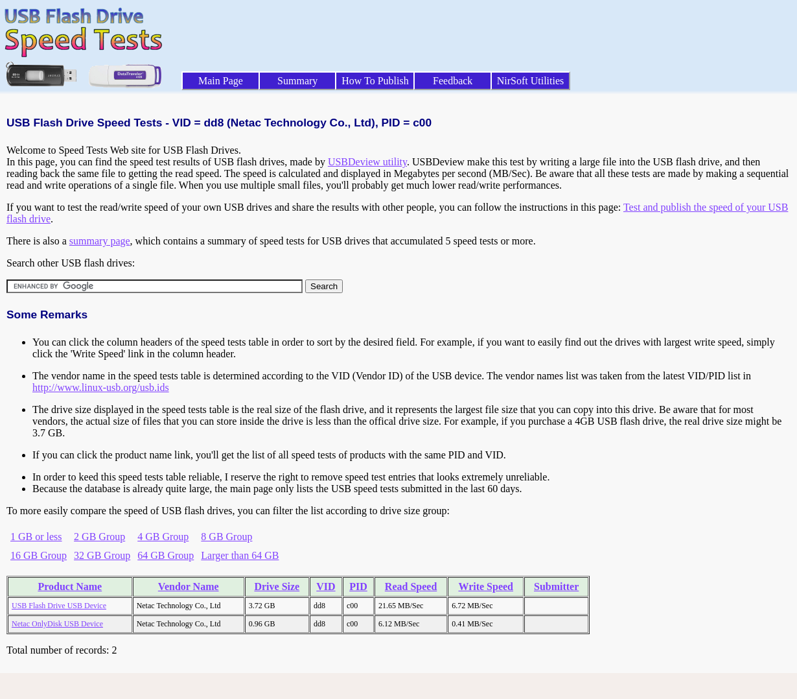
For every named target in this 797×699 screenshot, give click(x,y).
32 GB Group (102, 555)
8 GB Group (226, 536)
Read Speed (411, 586)
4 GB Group (163, 536)
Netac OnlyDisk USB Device (57, 623)
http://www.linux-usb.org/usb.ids (100, 387)
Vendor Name (188, 586)
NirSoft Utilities (530, 80)
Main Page (220, 80)
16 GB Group (38, 555)
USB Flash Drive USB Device (59, 605)
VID (325, 586)
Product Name (70, 586)
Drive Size (276, 586)
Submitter (556, 586)
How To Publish (375, 80)
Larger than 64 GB (240, 555)
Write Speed (485, 586)
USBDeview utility (367, 161)
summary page (99, 240)
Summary (297, 80)
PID (358, 586)
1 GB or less (36, 536)
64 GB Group (165, 555)
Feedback (452, 80)
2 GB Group (99, 536)
